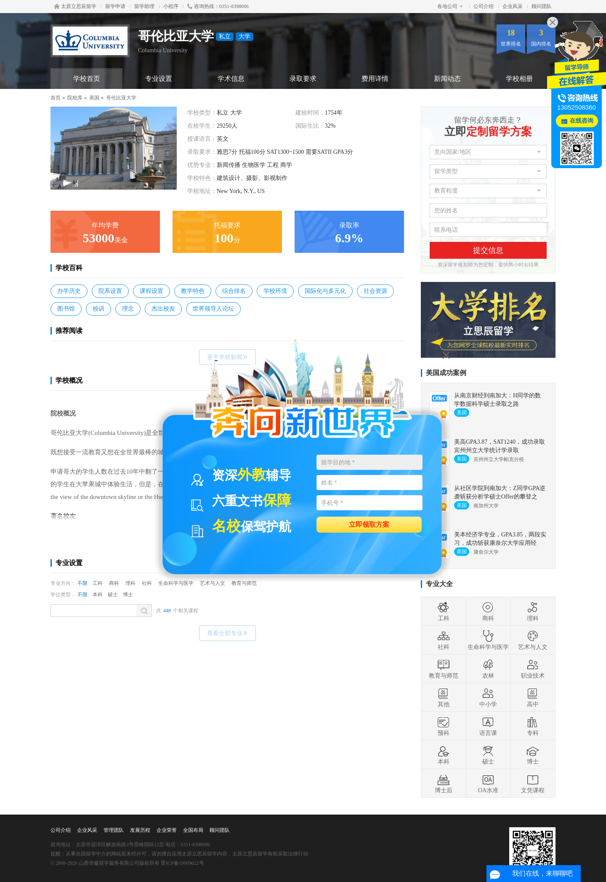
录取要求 (303, 78)
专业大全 (439, 583)
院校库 (74, 98)
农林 (488, 669)
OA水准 (488, 783)
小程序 (170, 6)
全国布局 (193, 830)
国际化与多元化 (325, 291)
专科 (532, 726)
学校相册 (519, 78)
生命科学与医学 (176, 583)
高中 (532, 697)
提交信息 (488, 250)
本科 (98, 595)
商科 (114, 583)
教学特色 (193, 291)
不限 (82, 583)
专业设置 (158, 78)
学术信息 (231, 78)
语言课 (488, 726)
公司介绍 (483, 6)
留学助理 (144, 6)
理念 (128, 309)
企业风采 (512, 6)
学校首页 (86, 78)
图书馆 (66, 309)
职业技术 (533, 669)
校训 (98, 309)
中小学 (488, 697)
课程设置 (151, 291)
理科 (130, 583)
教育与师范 (244, 583)
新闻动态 (447, 78)
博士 (128, 595)
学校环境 (275, 291)
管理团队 (114, 830)
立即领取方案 (369, 524)
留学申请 (115, 6)
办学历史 (69, 291)
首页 (55, 98)
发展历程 (140, 830)
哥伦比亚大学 (121, 98)
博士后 (443, 783)
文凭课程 (533, 783)
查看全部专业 (227, 633)
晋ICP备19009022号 (182, 863)
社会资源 (375, 291)
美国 (94, 98)
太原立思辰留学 (75, 6)
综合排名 (234, 291)
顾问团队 (542, 6)
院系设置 (110, 291)
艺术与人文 (212, 583)
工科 (98, 583)
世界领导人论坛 (213, 309)
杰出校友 (163, 309)
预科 (443, 726)
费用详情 (374, 78)
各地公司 (450, 6)
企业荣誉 (167, 830)
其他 (443, 697)
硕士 (113, 595)
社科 (147, 583)
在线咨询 (581, 121)
